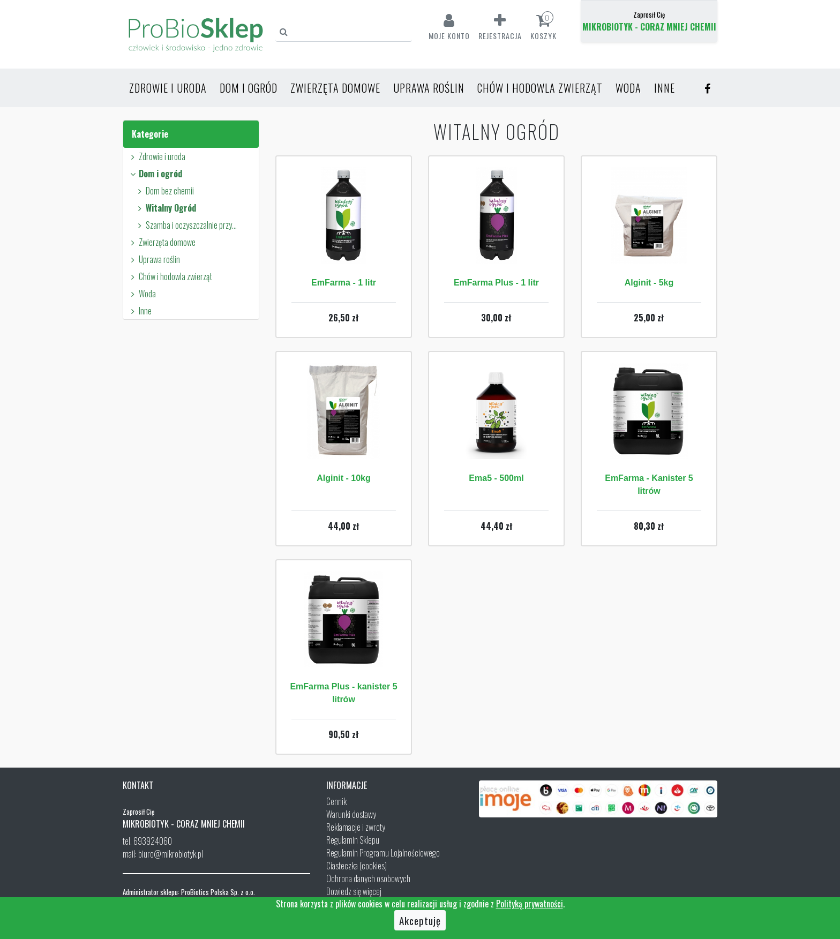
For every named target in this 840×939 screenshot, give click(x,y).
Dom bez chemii (164, 190)
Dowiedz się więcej (353, 891)
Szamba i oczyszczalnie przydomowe (187, 225)
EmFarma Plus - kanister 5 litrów (343, 693)
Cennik (336, 801)
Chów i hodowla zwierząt (540, 88)
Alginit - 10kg (343, 478)
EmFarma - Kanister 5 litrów (649, 484)
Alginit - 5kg (649, 282)
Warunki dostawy (351, 814)
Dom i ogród (249, 88)
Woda (628, 88)
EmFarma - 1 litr (343, 282)
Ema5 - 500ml (496, 478)
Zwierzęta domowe (335, 88)
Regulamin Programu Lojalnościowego (383, 852)
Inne (664, 88)
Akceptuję (420, 920)
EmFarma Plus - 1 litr (496, 282)
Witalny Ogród (165, 207)
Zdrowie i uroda (168, 88)
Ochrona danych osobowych (368, 878)
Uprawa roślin (428, 88)
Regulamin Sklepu (352, 839)
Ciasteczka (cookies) (356, 865)
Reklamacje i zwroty (355, 827)
